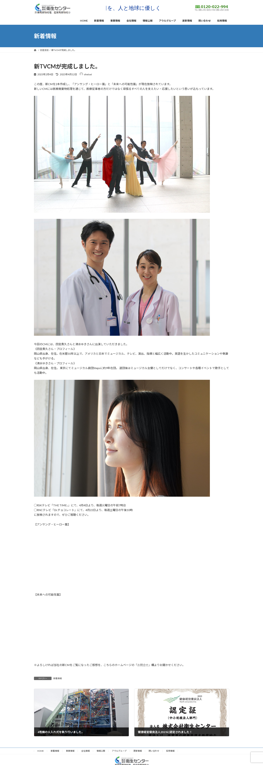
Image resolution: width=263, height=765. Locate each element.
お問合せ (142, 665)
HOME (40, 751)
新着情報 (57, 678)
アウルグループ (119, 751)
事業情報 (70, 751)
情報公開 (101, 751)
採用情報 (170, 751)
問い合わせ (154, 751)
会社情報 (85, 751)
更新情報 (137, 751)
